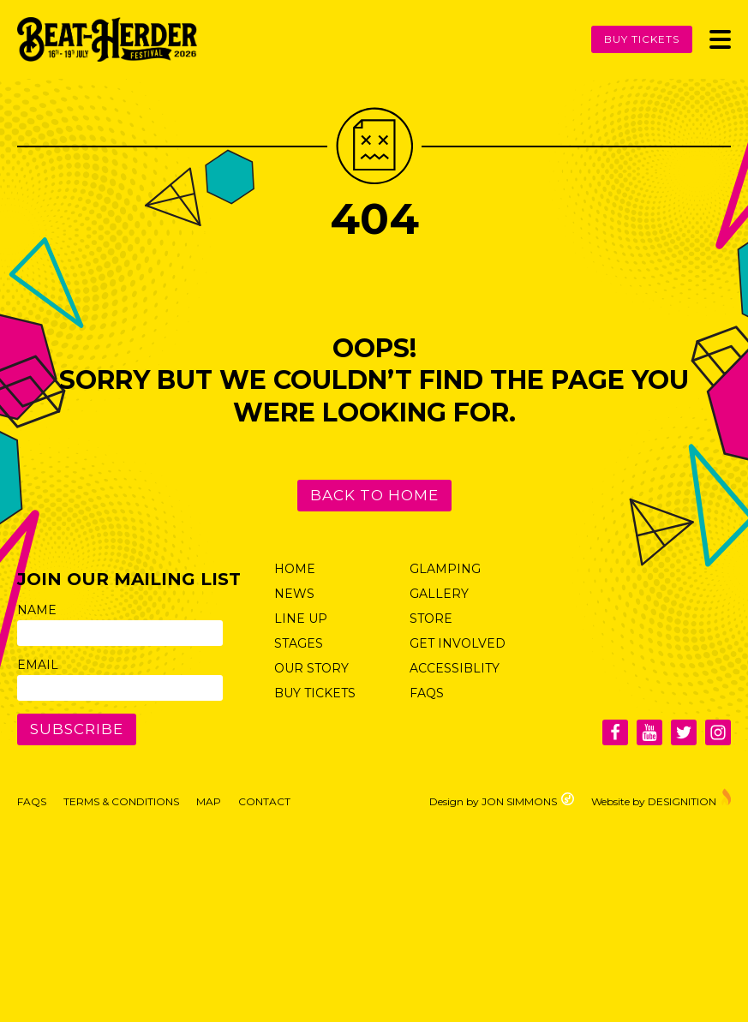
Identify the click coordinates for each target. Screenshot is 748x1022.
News (294, 593)
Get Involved (458, 643)
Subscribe (76, 729)
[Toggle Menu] (720, 39)
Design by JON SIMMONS (501, 799)
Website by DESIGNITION (661, 797)
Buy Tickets (641, 39)
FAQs (427, 693)
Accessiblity (455, 668)
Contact (264, 801)
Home (294, 569)
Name (37, 610)
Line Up (300, 618)
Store (431, 618)
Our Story (311, 668)
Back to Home (374, 495)
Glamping (445, 569)
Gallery (439, 593)
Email (37, 665)
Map (208, 801)
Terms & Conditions (121, 801)
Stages (298, 643)
